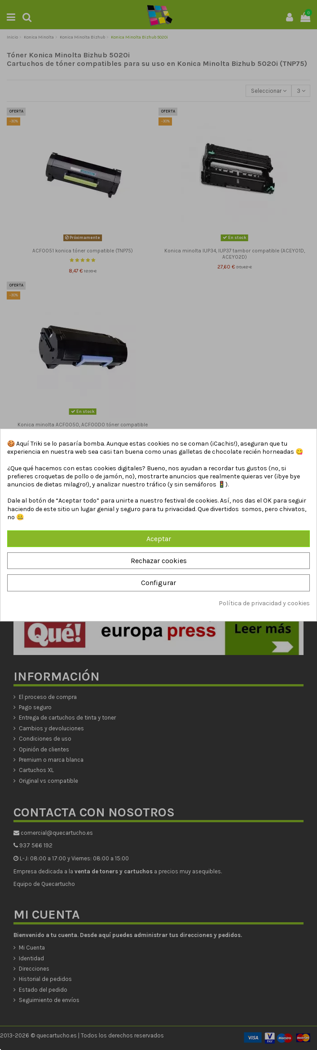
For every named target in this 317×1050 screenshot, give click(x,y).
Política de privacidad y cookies (264, 603)
